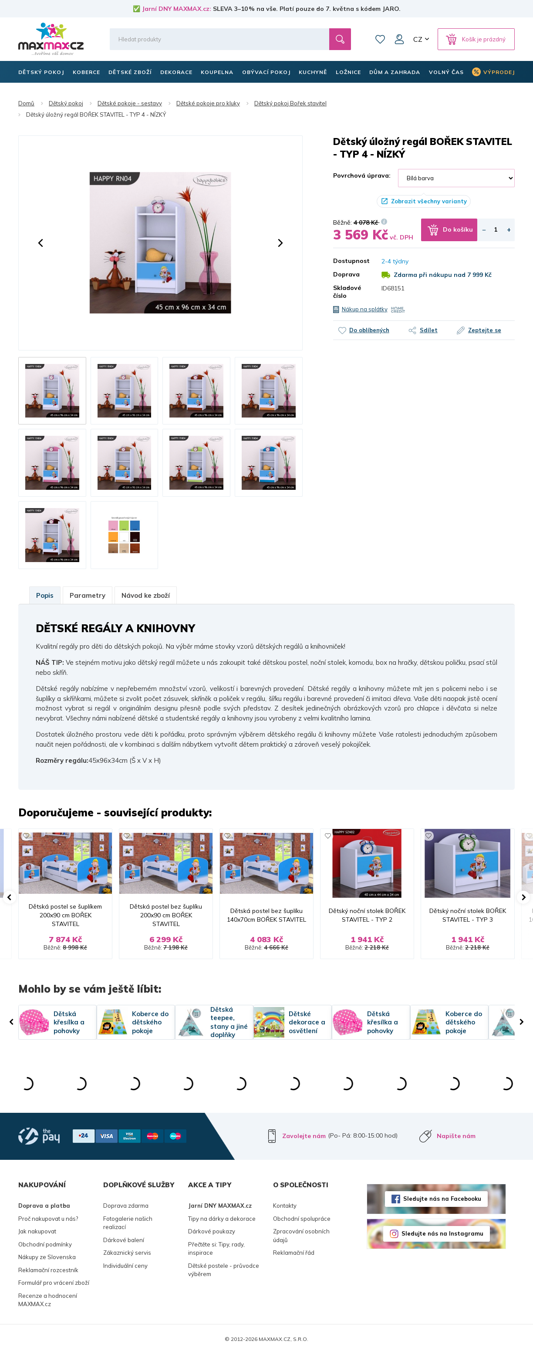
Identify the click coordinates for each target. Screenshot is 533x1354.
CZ (417, 39)
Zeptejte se (484, 330)
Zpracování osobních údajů (301, 1235)
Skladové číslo (347, 292)
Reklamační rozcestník (48, 1269)
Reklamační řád (293, 1252)
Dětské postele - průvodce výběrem (223, 1270)
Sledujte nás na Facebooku (442, 1198)
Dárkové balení (123, 1239)
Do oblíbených (369, 330)
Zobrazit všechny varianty (429, 201)
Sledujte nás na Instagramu (442, 1233)
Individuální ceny (125, 1265)
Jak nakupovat (37, 1231)
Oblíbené (380, 39)
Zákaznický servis (127, 1252)
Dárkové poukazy (211, 1231)
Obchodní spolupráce (302, 1218)
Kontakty (285, 1205)
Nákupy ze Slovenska (47, 1256)
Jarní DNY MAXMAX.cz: (176, 9)
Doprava (346, 274)
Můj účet (399, 39)
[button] (40, 243)
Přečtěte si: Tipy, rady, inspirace (216, 1248)
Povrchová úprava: (362, 175)
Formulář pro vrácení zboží (53, 1282)
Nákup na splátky (365, 309)
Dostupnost (351, 261)
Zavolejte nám (304, 1136)
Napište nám (456, 1136)
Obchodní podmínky (45, 1244)
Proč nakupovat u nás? (48, 1218)
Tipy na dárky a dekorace (222, 1218)
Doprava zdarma (125, 1205)
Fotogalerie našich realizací (127, 1223)
